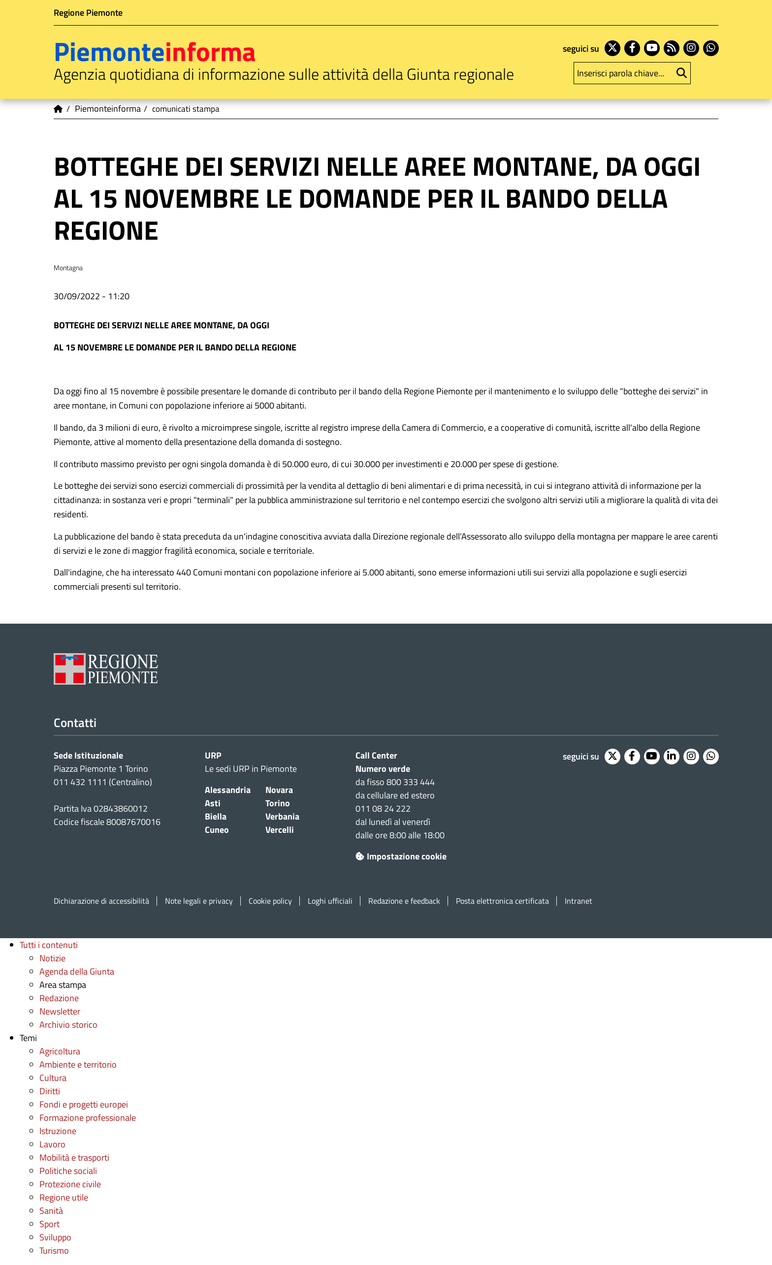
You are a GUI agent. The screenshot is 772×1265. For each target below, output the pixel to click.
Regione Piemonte (88, 12)
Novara (279, 789)
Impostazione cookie (401, 856)
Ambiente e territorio (78, 1064)
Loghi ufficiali (330, 901)
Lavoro (52, 1144)
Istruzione (57, 1131)
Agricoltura (59, 1051)
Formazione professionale (87, 1117)
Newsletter (59, 1011)
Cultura (52, 1077)
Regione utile (63, 1197)
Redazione (59, 998)
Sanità (51, 1210)
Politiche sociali (68, 1170)
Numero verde (382, 768)
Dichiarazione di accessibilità (101, 901)
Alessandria (228, 789)
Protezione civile (70, 1184)
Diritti (49, 1091)
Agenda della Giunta (76, 971)
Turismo (54, 1250)
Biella (215, 816)
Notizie (52, 958)
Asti (213, 803)
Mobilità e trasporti (74, 1157)
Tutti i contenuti (49, 944)
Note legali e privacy (199, 901)
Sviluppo (55, 1237)
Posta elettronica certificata (502, 901)
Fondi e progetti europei (83, 1104)
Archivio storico (68, 1024)
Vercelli (279, 829)
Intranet (578, 901)
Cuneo (217, 829)
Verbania (282, 816)
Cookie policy (270, 901)
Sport (49, 1224)
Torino (277, 803)
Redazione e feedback (404, 901)
